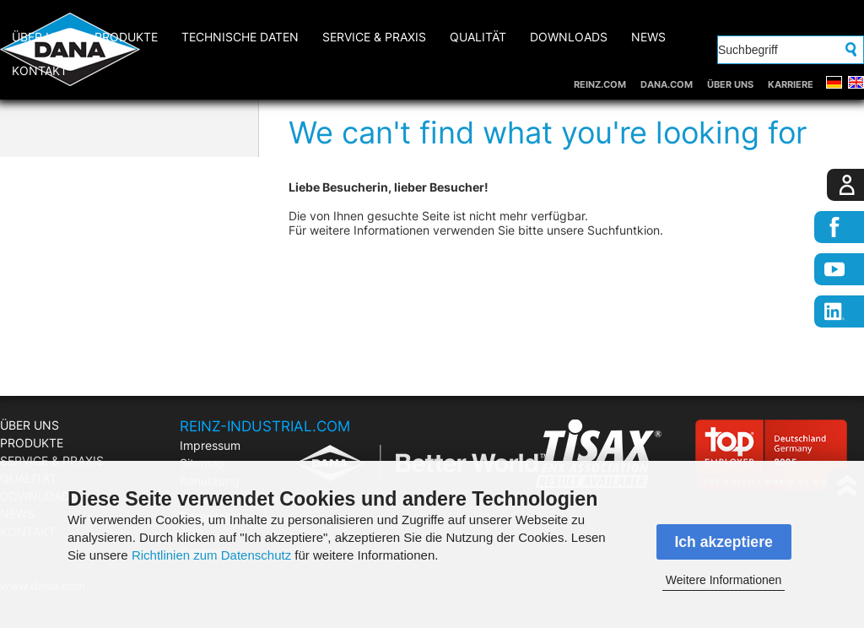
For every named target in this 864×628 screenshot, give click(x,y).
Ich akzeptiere (723, 541)
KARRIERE (790, 84)
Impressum (210, 445)
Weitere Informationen (723, 580)
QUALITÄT (478, 37)
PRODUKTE (126, 37)
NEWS (648, 37)
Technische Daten (240, 37)
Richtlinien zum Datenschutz (211, 555)
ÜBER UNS (730, 84)
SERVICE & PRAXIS (374, 37)
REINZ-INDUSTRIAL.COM (265, 426)
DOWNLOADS (569, 37)
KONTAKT (40, 70)
